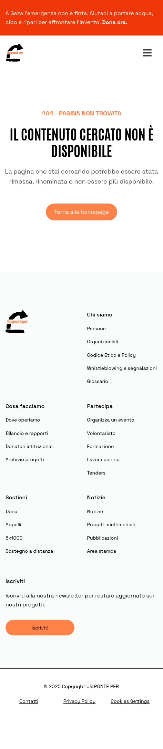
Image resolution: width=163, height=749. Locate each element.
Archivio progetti (25, 459)
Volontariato (101, 433)
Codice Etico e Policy (111, 355)
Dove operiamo (23, 420)
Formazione (100, 446)
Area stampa (101, 551)
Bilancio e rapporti (27, 433)
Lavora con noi (104, 459)
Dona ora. (115, 22)
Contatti (28, 701)
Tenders (96, 473)
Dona (12, 511)
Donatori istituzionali (30, 446)
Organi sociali (102, 342)
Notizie (95, 511)
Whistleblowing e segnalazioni (122, 368)
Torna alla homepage (81, 212)
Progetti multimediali (111, 524)
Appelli (13, 524)
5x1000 (14, 538)
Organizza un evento (110, 420)
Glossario (97, 381)
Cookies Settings (130, 701)
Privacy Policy (79, 701)
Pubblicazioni (102, 538)
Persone (96, 328)
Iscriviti (40, 628)
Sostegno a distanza (29, 551)
